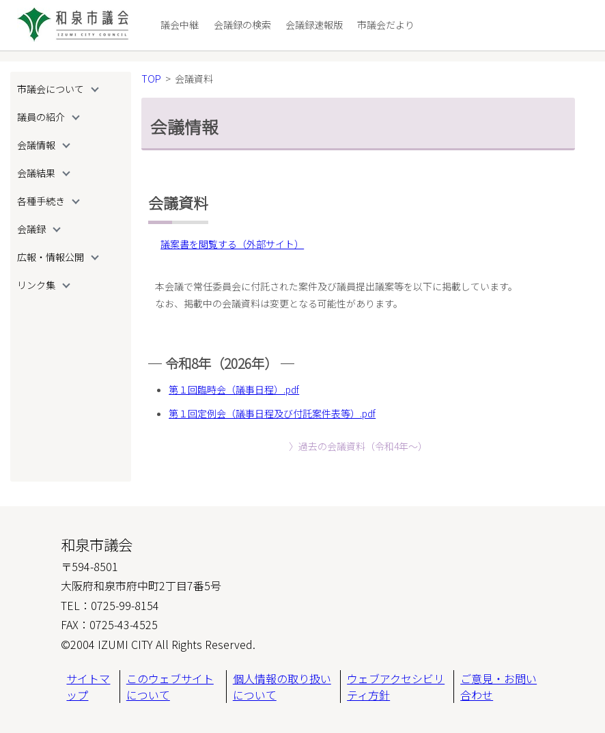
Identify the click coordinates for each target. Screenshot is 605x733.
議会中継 (179, 24)
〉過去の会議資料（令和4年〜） (358, 446)
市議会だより (385, 24)
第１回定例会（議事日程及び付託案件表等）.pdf (272, 413)
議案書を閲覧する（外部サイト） (232, 244)
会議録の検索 (242, 24)
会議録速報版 (314, 24)
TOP (151, 78)
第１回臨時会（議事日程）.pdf (234, 389)
